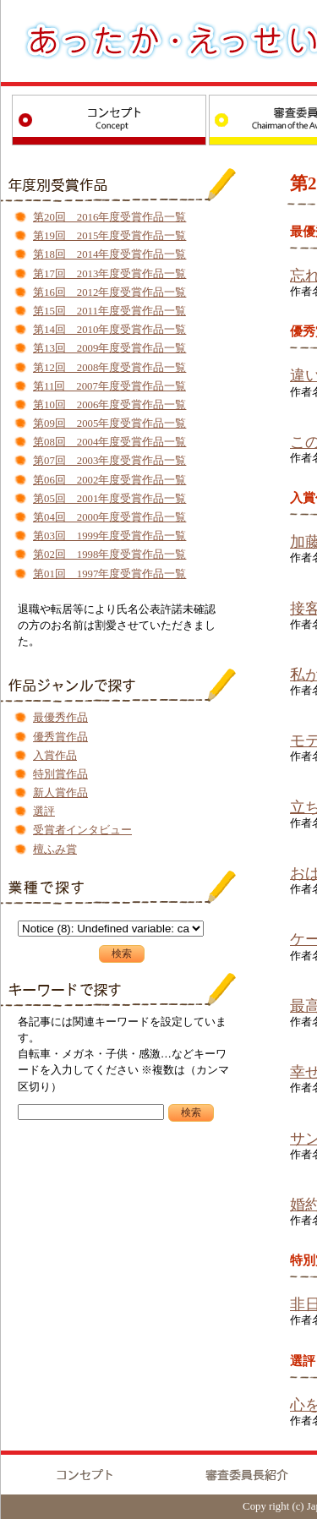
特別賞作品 (60, 774)
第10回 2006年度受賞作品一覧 (109, 405)
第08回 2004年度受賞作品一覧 (109, 442)
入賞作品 (55, 756)
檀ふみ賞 (55, 849)
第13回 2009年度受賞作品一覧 (109, 348)
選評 (44, 811)
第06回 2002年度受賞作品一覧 (109, 480)
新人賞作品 (60, 793)
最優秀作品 (60, 718)
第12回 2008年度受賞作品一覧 (109, 368)
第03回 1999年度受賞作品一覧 (109, 536)
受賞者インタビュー (82, 830)
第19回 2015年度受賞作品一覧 (109, 236)
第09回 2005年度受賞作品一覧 (109, 423)
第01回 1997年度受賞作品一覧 (109, 574)
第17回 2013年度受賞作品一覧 (109, 274)
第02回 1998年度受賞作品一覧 (109, 554)
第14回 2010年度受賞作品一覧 (109, 330)
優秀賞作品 (60, 737)
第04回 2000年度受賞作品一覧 (109, 517)
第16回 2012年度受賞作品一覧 (109, 292)
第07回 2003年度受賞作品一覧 (109, 461)
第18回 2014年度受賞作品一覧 (109, 254)
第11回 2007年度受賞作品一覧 (109, 386)
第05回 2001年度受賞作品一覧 (109, 499)
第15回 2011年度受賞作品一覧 (109, 311)
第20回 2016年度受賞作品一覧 (109, 217)
